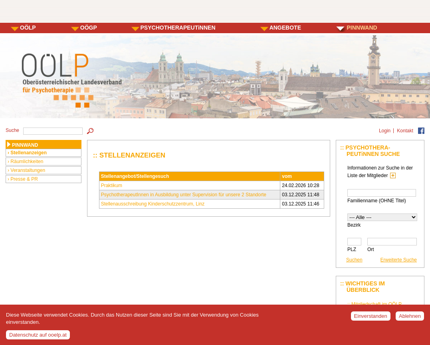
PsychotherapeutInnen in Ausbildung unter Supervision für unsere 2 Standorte (183, 194)
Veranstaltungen (27, 170)
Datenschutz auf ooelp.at (38, 338)
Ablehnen (410, 320)
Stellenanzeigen (28, 153)
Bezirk (354, 225)
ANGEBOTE (285, 27)
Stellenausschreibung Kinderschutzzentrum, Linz (152, 204)
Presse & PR (24, 179)
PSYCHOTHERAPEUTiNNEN (178, 27)
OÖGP (88, 27)
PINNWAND (362, 27)
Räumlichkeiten (26, 161)
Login (384, 131)
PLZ (351, 249)
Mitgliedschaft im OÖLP (376, 304)
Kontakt (405, 131)
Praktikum (111, 185)
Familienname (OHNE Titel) (376, 200)
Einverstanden (370, 320)
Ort (370, 249)
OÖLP (28, 27)
